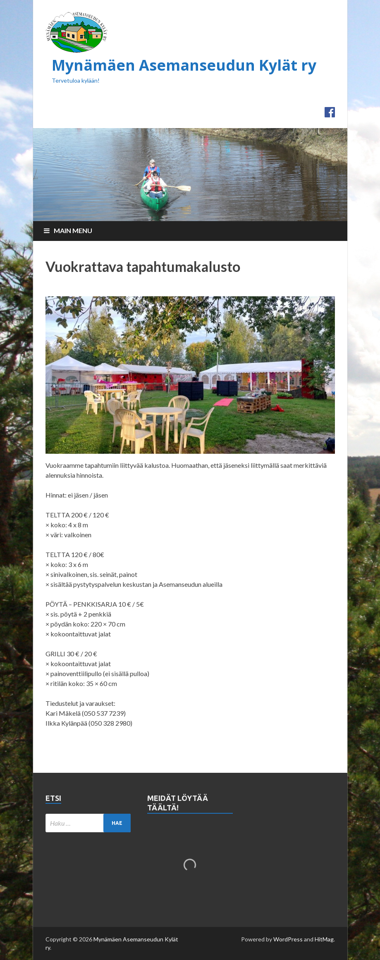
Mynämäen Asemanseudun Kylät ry (184, 65)
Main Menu (73, 230)
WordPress (288, 939)
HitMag (324, 939)
